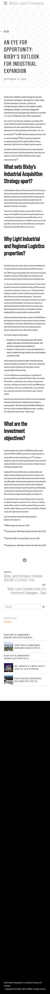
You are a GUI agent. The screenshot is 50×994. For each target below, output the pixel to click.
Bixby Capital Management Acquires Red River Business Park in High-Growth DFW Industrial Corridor (18, 636)
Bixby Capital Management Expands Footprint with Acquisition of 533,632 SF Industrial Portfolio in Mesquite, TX (17, 657)
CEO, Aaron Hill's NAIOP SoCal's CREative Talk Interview (30, 667)
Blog (6, 31)
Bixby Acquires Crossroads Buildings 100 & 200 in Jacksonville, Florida (28, 680)
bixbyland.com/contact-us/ (12, 520)
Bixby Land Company (26, 3)
